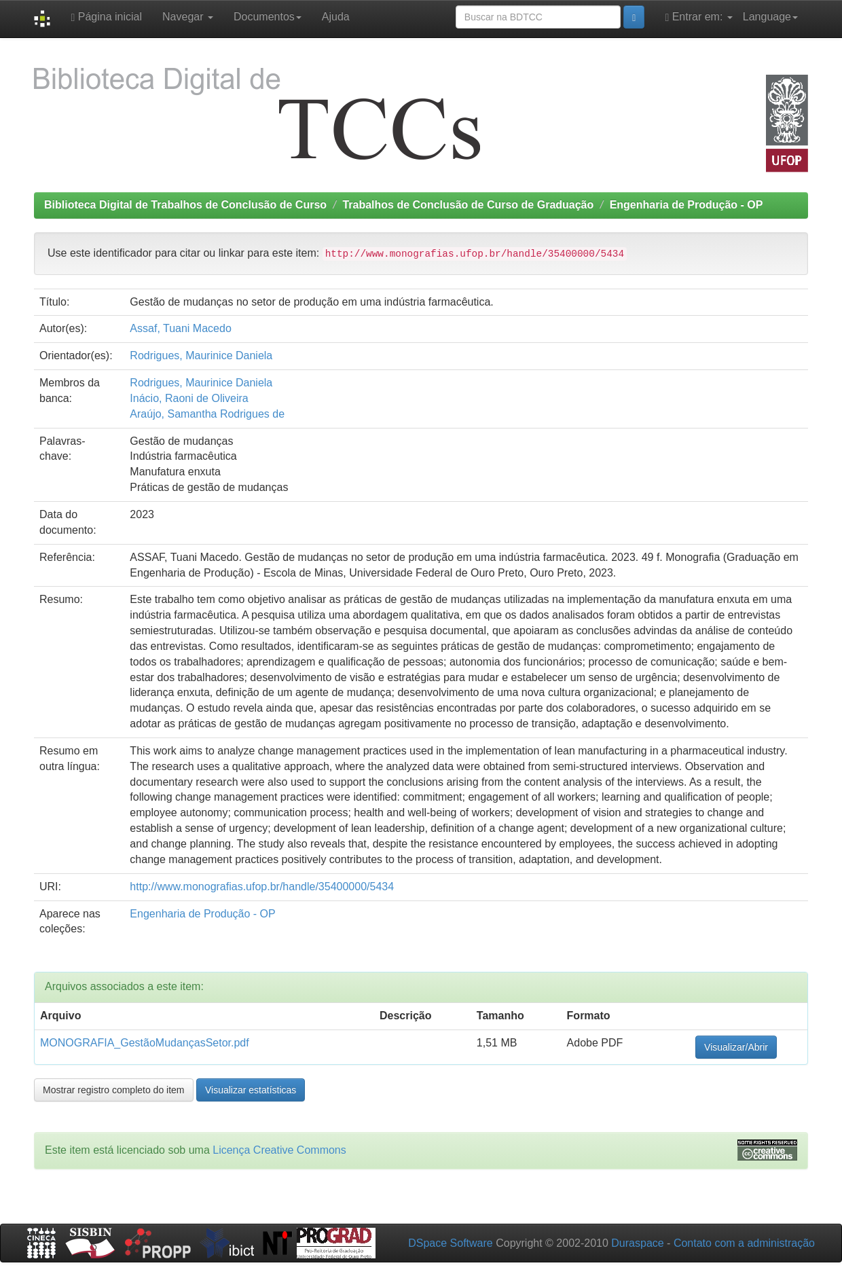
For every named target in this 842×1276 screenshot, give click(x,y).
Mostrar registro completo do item (114, 1089)
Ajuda (336, 16)
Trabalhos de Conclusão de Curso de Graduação (467, 205)
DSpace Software (450, 1243)
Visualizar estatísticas (250, 1089)
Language (770, 16)
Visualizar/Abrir (736, 1047)
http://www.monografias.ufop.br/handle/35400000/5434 (262, 886)
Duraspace (637, 1243)
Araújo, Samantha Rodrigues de (207, 414)
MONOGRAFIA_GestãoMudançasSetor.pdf (144, 1043)
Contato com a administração (744, 1243)
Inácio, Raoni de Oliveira (189, 398)
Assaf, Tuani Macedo (180, 328)
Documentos (267, 16)
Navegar (187, 16)
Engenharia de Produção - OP (686, 205)
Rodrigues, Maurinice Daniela (201, 355)
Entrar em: (698, 17)
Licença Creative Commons (279, 1150)
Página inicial (106, 17)
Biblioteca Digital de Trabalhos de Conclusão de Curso (185, 205)
